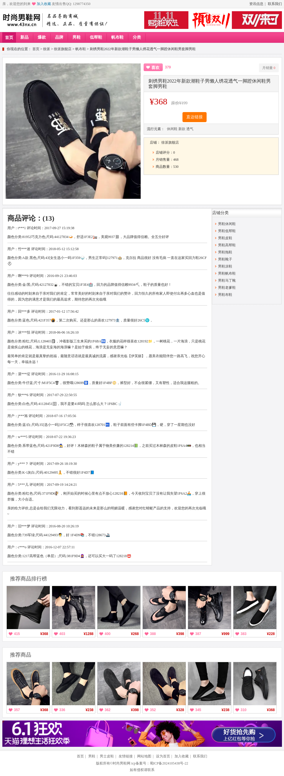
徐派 (46, 49)
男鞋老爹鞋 (227, 288)
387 (198, 634)
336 (62, 710)
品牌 (59, 37)
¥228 (271, 634)
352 (153, 710)
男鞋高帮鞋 (227, 245)
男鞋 (76, 37)
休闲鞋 (172, 129)
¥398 (180, 634)
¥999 (226, 634)
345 (198, 710)
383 (244, 634)
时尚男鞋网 (121, 763)
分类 (137, 37)
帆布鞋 (117, 37)
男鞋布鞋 (225, 295)
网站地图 (144, 756)
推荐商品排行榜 (28, 579)
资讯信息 (256, 4)
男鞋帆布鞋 (227, 273)
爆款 (42, 37)
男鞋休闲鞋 (227, 224)
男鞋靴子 (225, 259)
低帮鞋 (96, 37)
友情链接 (126, 756)
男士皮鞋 (107, 756)
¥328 (180, 710)
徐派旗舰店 (63, 49)
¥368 (44, 634)
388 (153, 634)
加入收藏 (44, 4)
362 (108, 710)
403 (62, 634)
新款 (181, 129)
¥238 (90, 710)
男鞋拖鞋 (225, 252)
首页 (9, 37)
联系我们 (275, 4)
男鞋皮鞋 (225, 238)
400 (108, 634)
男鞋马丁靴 (227, 280)
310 (244, 710)
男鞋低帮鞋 (227, 231)
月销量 (268, 68)
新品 (24, 37)
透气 (189, 129)
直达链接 (194, 117)
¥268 (135, 634)
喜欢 (155, 67)
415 (17, 634)
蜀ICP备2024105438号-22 (169, 763)
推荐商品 (20, 655)
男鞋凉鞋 (225, 266)
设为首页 (163, 756)
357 (17, 710)
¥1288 (88, 634)
